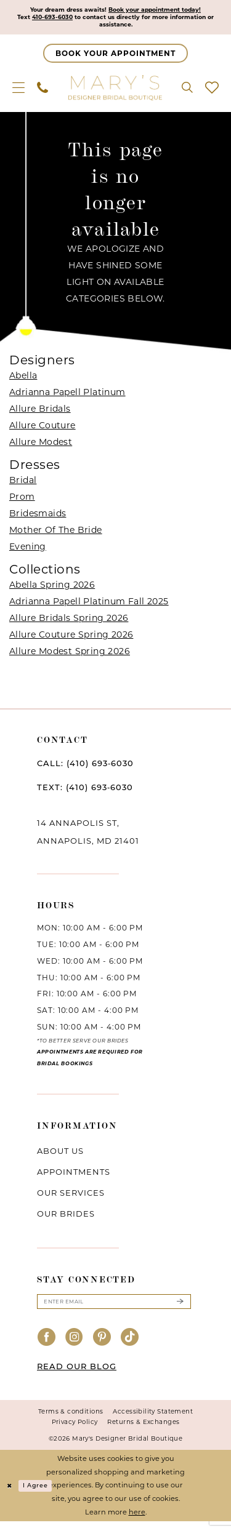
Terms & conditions (70, 1418)
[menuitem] (18, 91)
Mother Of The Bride (55, 533)
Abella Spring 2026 (52, 588)
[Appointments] (115, 56)
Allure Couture (42, 428)
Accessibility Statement (153, 1418)
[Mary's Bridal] (116, 91)
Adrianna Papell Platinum (67, 395)
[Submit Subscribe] (180, 1307)
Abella (23, 379)
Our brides (66, 1218)
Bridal (22, 483)
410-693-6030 (68, 19)
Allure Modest (40, 445)
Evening (27, 550)
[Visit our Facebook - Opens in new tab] (47, 1344)
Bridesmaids (37, 516)
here (137, 1518)
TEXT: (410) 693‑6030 (85, 791)
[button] (18, 91)
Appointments (73, 1176)
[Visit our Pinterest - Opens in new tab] (102, 1344)
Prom (22, 500)
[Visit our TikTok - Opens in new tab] (130, 1344)
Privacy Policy (75, 1429)
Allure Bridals (40, 412)
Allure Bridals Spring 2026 (68, 622)
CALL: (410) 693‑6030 (85, 767)
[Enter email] (114, 1307)
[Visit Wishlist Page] (212, 91)
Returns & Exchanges (143, 1429)
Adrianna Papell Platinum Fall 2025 (89, 605)
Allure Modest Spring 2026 (69, 655)
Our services (71, 1197)
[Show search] (187, 91)
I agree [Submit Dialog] (39, 1492)
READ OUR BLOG (76, 1373)
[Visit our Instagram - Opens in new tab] (74, 1344)
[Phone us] (42, 91)
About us (60, 1155)
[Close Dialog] (10, 1492)
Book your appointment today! (162, 10)
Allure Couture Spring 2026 (71, 638)
